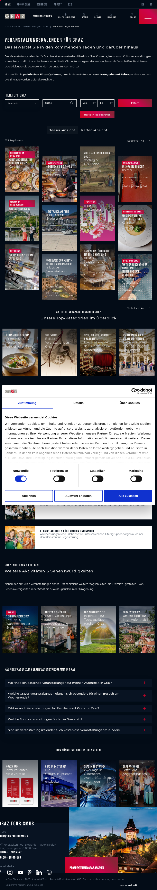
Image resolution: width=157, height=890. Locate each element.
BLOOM (87, 205)
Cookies (134, 878)
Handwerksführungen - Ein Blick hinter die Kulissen (97, 254)
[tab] (62, 129)
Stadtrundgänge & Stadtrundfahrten (133, 336)
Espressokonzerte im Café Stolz (21, 256)
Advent (58, 4)
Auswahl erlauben (78, 495)
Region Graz (23, 4)
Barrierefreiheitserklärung (117, 878)
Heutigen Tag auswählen (97, 114)
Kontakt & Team (33, 878)
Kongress (42, 4)
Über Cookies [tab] (130, 403)
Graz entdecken (131, 612)
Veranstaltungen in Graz (36, 26)
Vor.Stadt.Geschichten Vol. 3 (97, 154)
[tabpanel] (78, 223)
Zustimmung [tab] (27, 403)
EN (142, 4)
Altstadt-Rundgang (19, 208)
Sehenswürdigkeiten (17, 616)
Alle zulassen (128, 495)
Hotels (85, 16)
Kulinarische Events (18, 334)
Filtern (135, 103)
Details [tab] (78, 403)
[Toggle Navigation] (148, 16)
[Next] (149, 140)
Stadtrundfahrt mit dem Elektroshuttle (57, 212)
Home (7, 4)
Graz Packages (131, 766)
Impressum (99, 878)
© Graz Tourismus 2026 (15, 878)
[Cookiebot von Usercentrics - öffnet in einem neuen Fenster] (134, 391)
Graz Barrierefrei (66, 16)
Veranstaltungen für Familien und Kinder (67, 530)
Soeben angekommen (42, 16)
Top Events (51, 334)
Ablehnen (29, 495)
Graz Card (12, 766)
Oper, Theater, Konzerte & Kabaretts (97, 336)
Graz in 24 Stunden (55, 766)
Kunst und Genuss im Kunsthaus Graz (20, 160)
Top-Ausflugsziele (94, 612)
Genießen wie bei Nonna (59, 166)
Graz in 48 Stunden (94, 766)
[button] (10, 872)
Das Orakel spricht (133, 166)
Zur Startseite (12, 26)
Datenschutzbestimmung (80, 878)
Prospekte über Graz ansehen (83, 867)
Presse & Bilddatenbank (52, 878)
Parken (97, 16)
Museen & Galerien (55, 612)
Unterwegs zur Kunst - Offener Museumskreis (59, 261)
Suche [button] (133, 16)
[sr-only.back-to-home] (17, 16)
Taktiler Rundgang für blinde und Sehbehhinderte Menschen (134, 269)
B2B (70, 4)
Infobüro (112, 16)
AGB (66, 878)
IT (151, 4)
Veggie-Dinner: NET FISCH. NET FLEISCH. (132, 216)
